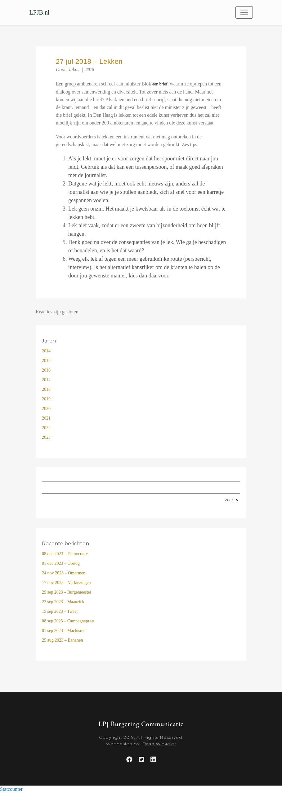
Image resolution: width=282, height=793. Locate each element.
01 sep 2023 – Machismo (64, 630)
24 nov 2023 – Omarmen (63, 573)
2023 (46, 437)
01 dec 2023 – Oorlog (61, 563)
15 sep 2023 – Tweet (60, 611)
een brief (160, 84)
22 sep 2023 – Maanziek (63, 601)
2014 (46, 351)
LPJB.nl (39, 12)
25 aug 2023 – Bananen (62, 640)
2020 (46, 408)
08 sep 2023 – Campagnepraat (68, 621)
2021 (46, 418)
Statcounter (11, 789)
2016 (46, 370)
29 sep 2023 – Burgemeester (66, 592)
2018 (90, 70)
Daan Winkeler (159, 744)
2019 (46, 399)
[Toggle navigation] (244, 12)
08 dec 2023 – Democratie (65, 553)
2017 (46, 379)
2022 (46, 427)
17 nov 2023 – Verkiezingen (66, 582)
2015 (46, 360)
